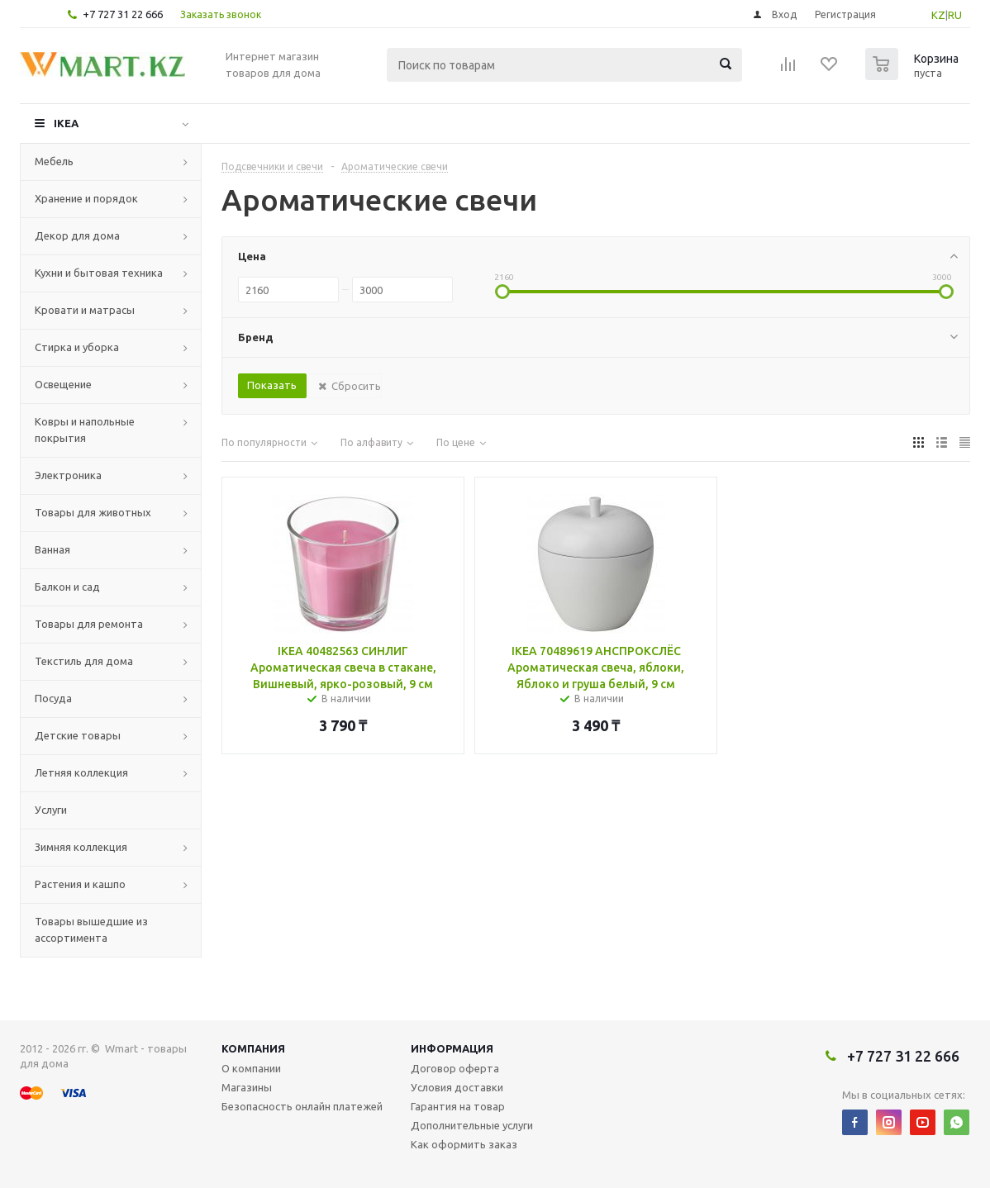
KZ (938, 15)
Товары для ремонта (89, 624)
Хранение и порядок (86, 198)
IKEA (66, 123)
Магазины (246, 1087)
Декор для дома (77, 235)
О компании (251, 1068)
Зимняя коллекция (81, 847)
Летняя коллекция (81, 772)
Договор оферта (455, 1068)
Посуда (53, 698)
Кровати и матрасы (85, 310)
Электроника (68, 475)
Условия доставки (457, 1087)
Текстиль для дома (84, 661)
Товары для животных (93, 512)
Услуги (51, 809)
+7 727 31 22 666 (123, 14)
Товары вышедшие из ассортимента (91, 929)
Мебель (54, 161)
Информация (452, 1048)
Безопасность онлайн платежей (302, 1106)
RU (955, 15)
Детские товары (78, 735)
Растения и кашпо (80, 884)
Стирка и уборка (77, 347)
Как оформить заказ (464, 1144)
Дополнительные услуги (472, 1125)
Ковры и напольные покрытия (85, 430)
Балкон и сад (67, 586)
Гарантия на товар (458, 1106)
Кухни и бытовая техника (99, 272)
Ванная (52, 549)
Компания (253, 1048)
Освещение (63, 384)
